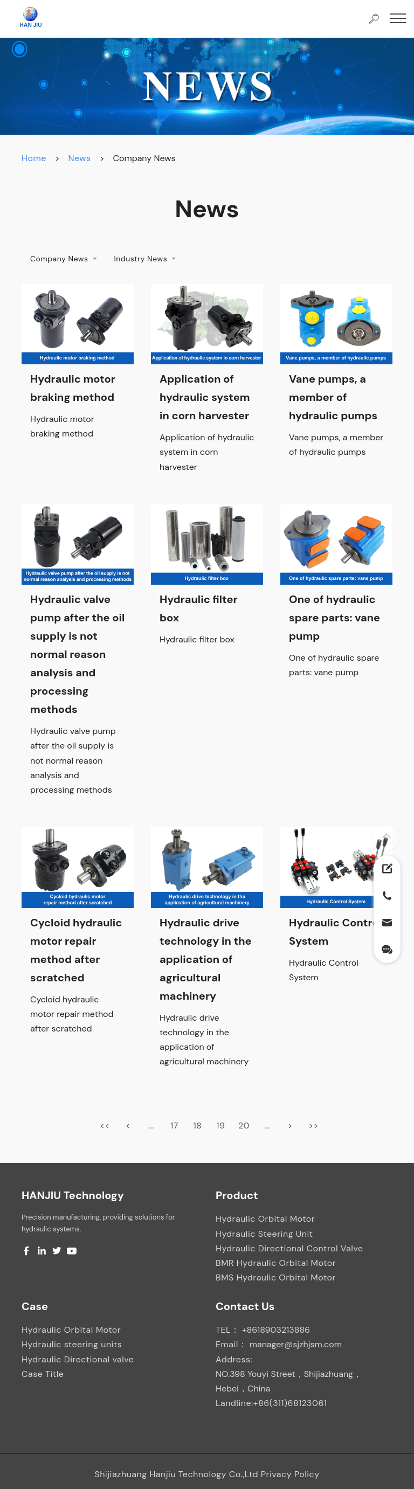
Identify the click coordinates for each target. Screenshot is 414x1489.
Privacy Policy (290, 1474)
